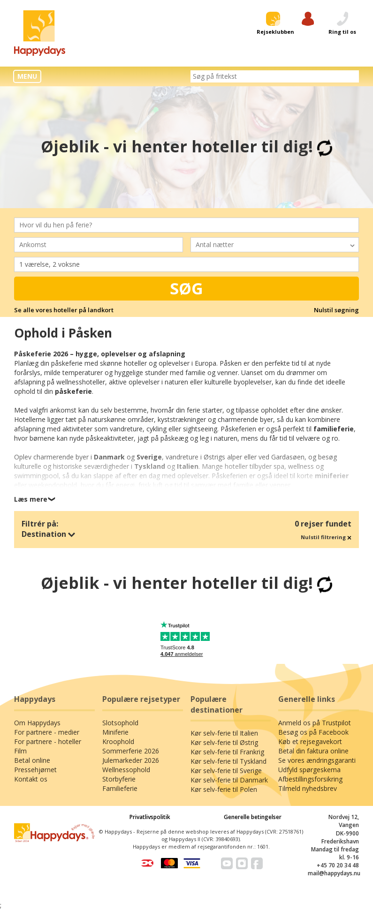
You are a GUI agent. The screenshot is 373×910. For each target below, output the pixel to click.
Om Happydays (37, 722)
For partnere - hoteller (47, 741)
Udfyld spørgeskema (309, 769)
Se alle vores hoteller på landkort (64, 310)
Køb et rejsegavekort (310, 741)
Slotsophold (120, 722)
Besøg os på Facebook (313, 732)
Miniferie (115, 732)
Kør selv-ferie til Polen (223, 789)
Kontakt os (30, 779)
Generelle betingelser (253, 817)
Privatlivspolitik (149, 817)
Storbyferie (119, 779)
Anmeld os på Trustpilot (314, 722)
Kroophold (118, 741)
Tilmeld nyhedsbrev (307, 788)
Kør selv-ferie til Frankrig (227, 751)
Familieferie (119, 788)
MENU (27, 76)
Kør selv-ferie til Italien (224, 733)
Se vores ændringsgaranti (317, 760)
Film (20, 750)
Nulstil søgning (336, 310)
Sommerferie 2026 (130, 750)
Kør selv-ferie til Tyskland (228, 761)
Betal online (32, 760)
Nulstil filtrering (326, 537)
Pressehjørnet (35, 769)
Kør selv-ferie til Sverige (226, 770)
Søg (186, 288)
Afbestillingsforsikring (310, 779)
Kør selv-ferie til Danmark (229, 779)
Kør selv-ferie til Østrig (224, 742)
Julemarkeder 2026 (130, 760)
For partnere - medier (46, 732)
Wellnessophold (126, 769)
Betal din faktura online (313, 750)
